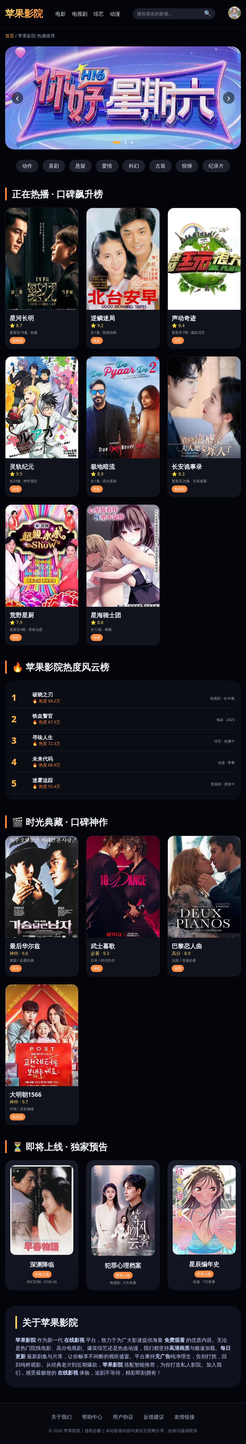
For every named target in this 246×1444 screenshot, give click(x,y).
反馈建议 (154, 1416)
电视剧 (79, 13)
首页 (9, 36)
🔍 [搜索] (207, 13)
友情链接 (184, 1416)
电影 (60, 13)
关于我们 (61, 1416)
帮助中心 (92, 1416)
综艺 (99, 13)
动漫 (115, 13)
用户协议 (123, 1416)
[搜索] (169, 13)
